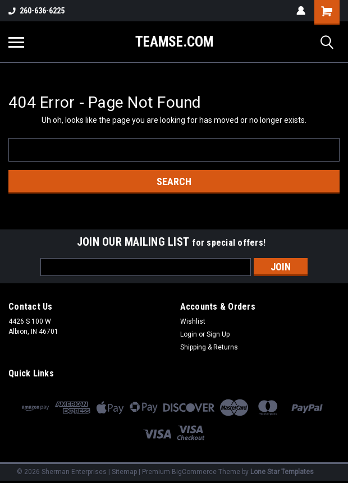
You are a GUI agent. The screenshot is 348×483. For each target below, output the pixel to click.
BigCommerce (194, 472)
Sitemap (124, 472)
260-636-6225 (36, 10)
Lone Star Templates (282, 472)
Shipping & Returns (209, 347)
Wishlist (192, 321)
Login (188, 334)
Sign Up (218, 334)
